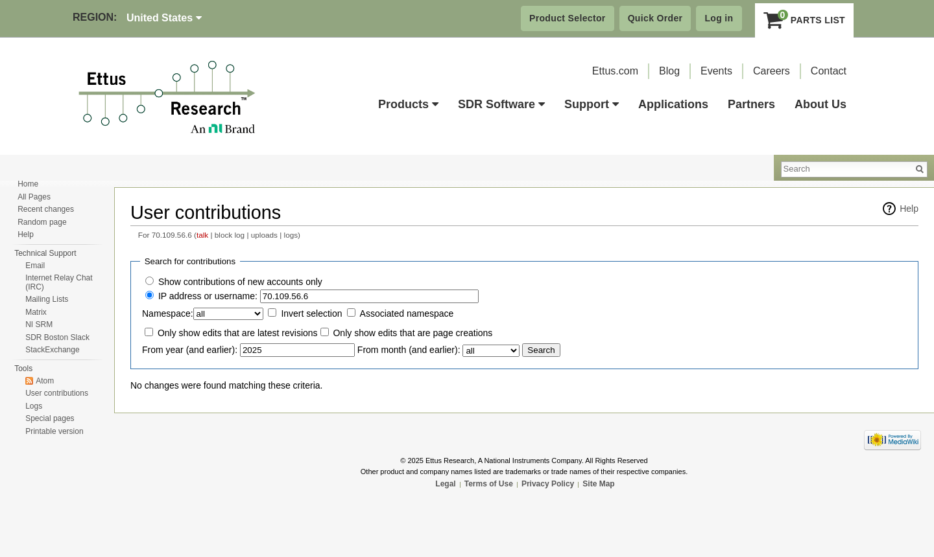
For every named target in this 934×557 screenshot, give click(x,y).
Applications (673, 104)
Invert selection (311, 313)
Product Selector (567, 18)
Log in (718, 18)
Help (909, 208)
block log (230, 235)
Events (716, 70)
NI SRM (39, 324)
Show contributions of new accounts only (240, 282)
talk (202, 235)
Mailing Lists (46, 299)
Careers (771, 70)
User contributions (56, 393)
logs (291, 235)
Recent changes (46, 209)
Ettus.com (615, 70)
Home (28, 183)
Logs (33, 406)
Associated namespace (407, 313)
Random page (42, 222)
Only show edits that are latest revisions (238, 333)
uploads (264, 235)
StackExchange (52, 349)
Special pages (49, 418)
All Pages (34, 196)
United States (164, 17)
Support (591, 104)
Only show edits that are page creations (412, 333)
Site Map (598, 483)
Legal (445, 483)
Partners (751, 104)
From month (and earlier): (409, 350)
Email (35, 265)
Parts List (804, 20)
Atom (45, 380)
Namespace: (167, 313)
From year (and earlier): (189, 350)
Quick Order (655, 18)
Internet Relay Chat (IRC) (58, 282)
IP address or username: (207, 296)
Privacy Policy (547, 483)
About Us (820, 104)
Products (408, 104)
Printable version (54, 431)
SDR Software (501, 104)
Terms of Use (488, 483)
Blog (669, 70)
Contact (828, 70)
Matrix (36, 312)
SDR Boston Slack (57, 337)
